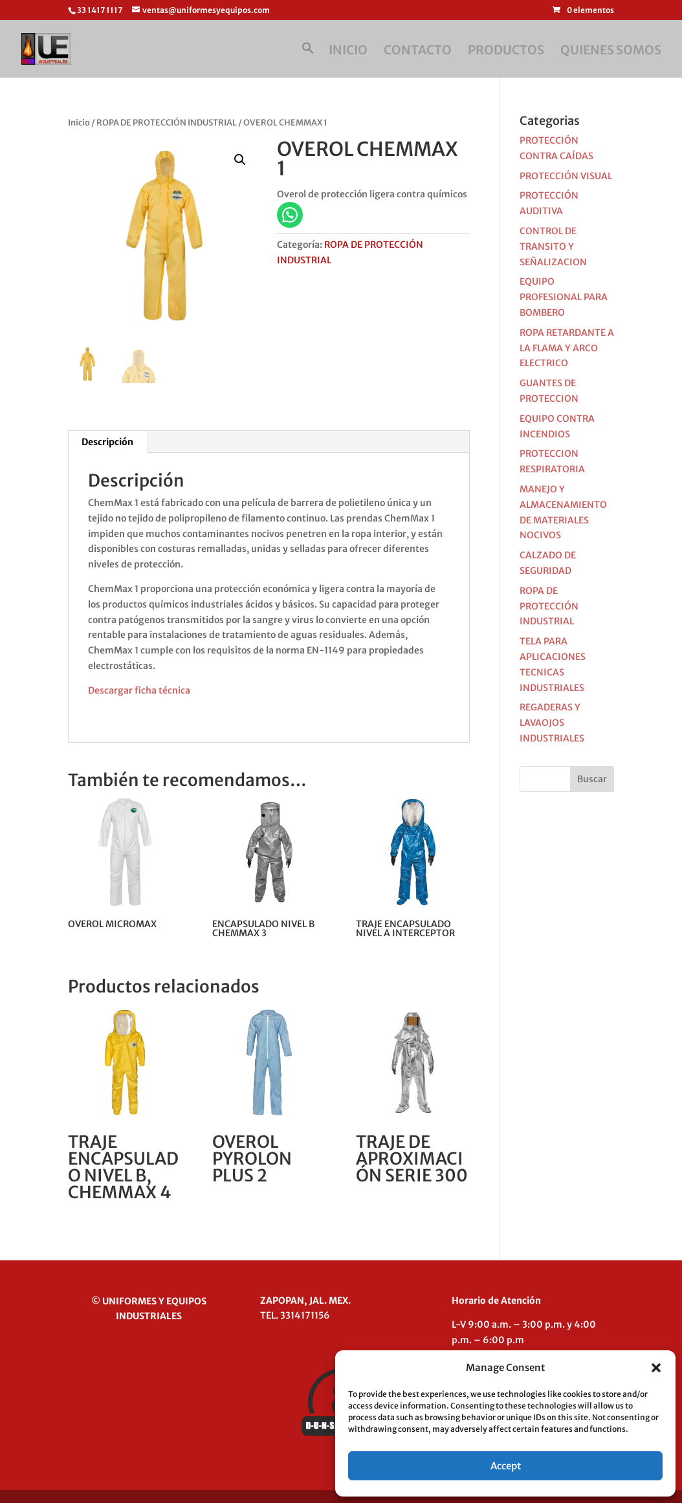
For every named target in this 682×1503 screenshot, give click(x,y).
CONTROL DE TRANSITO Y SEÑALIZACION (553, 246)
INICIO (348, 51)
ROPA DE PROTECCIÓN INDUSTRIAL (166, 122)
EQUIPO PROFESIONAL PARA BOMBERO (564, 297)
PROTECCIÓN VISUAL (566, 176)
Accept (505, 1466)
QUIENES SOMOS (610, 51)
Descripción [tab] (107, 442)
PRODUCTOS (506, 51)
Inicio (79, 122)
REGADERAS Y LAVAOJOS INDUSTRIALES (552, 722)
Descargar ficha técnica (139, 690)
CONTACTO (418, 51)
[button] (656, 1367)
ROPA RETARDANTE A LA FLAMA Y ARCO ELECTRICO (567, 348)
